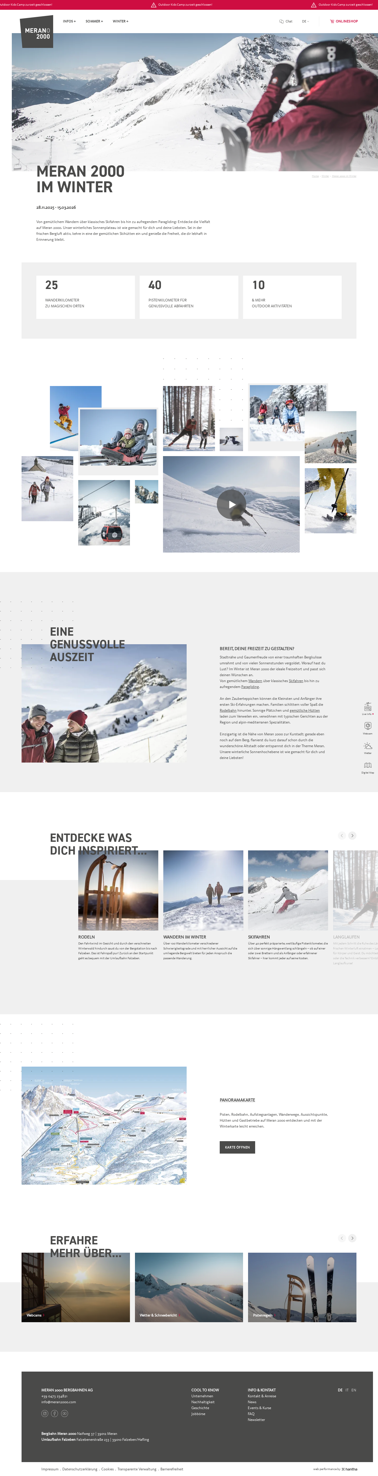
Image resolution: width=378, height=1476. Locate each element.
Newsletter (256, 1419)
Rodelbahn (228, 710)
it (347, 1390)
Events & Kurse (259, 1408)
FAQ (251, 1414)
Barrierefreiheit (171, 1469)
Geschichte (200, 1408)
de (340, 1390)
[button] (352, 835)
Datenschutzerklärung (79, 1469)
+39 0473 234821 (54, 1396)
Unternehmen (202, 1396)
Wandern (255, 680)
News (252, 1402)
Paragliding (250, 686)
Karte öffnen (237, 1147)
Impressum (49, 1469)
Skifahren (296, 680)
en (353, 1390)
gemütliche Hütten (305, 710)
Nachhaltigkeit (203, 1402)
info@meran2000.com (58, 1402)
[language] (305, 21)
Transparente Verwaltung (137, 1469)
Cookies (107, 1469)
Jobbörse (198, 1414)
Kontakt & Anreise (262, 1396)
